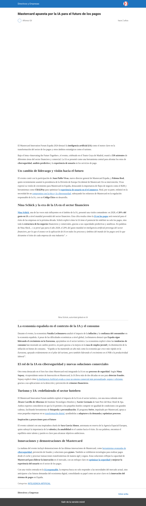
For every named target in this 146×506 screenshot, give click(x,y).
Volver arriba (123, 494)
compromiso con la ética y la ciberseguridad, (52, 193)
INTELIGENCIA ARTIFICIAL (39, 483)
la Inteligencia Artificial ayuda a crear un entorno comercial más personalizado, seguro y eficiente (79, 379)
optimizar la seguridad (99, 460)
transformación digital (54, 413)
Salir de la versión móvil (73, 502)
